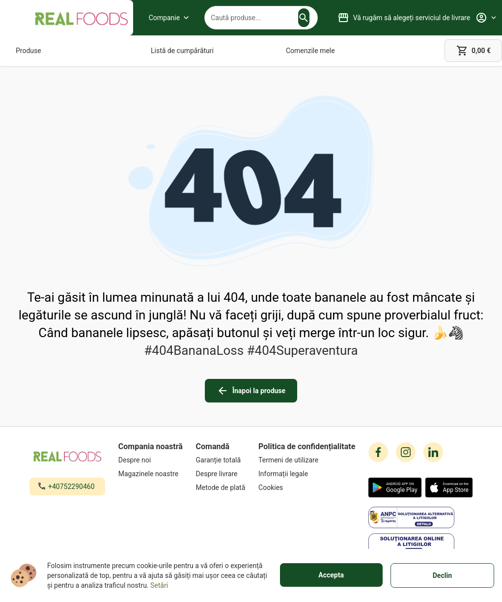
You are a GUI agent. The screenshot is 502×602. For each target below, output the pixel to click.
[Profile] (486, 17)
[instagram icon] (406, 452)
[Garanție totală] (221, 460)
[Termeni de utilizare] (306, 460)
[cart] (473, 50)
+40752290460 (71, 486)
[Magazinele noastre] (150, 474)
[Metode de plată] (221, 487)
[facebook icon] (378, 452)
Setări (159, 585)
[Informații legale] (306, 474)
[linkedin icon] (433, 452)
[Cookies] (306, 487)
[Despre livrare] (221, 474)
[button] (303, 18)
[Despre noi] (150, 460)
